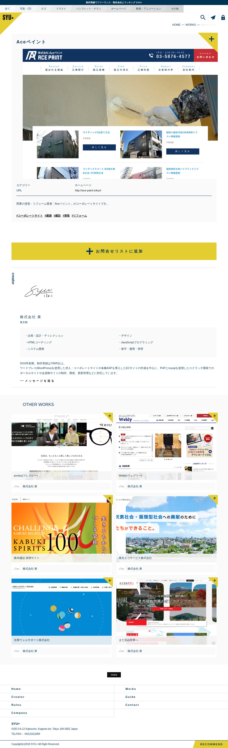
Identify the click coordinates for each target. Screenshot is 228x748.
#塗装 (66, 215)
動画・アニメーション (148, 8)
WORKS (191, 24)
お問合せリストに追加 (114, 251)
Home (16, 688)
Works (130, 688)
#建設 (57, 215)
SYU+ (8, 17)
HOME (176, 24)
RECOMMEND (211, 744)
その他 (175, 8)
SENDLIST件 (213, 17)
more (114, 674)
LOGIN (223, 17)
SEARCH (203, 17)
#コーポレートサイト (29, 215)
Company (19, 712)
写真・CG (25, 8)
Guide (130, 696)
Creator (18, 696)
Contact (132, 704)
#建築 (48, 215)
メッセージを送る (40, 380)
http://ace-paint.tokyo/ (88, 190)
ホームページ (118, 8)
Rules (16, 704)
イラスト (61, 8)
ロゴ (43, 8)
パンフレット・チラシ (88, 8)
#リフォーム (79, 215)
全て (7, 8)
